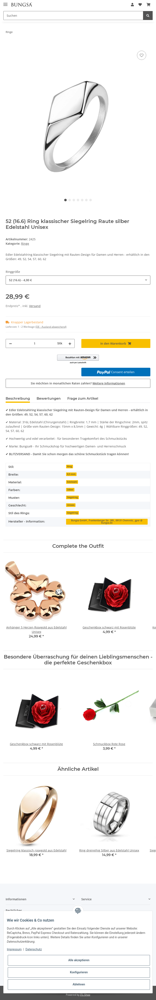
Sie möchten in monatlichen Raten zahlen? (78, 383)
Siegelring (72, 497)
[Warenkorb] (148, 4)
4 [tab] (78, 200)
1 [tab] (65, 200)
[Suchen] (73, 15)
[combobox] (78, 280)
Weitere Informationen (108, 383)
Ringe (25, 244)
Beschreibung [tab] (18, 399)
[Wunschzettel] (140, 4)
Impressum (14, 949)
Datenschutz (34, 949)
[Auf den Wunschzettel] (141, 55)
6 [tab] (86, 200)
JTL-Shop (85, 994)
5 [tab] (82, 200)
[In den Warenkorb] (9, 45)
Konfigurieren (79, 972)
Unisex (70, 505)
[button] (132, 4)
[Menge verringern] (10, 343)
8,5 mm (71, 474)
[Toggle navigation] (5, 2)
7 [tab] (90, 200)
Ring (69, 466)
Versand (35, 306)
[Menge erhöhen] (69, 343)
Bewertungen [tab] (49, 399)
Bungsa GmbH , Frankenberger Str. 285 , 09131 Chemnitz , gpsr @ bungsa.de (106, 521)
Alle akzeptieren (78, 960)
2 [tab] (69, 200)
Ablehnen (79, 984)
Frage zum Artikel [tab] (82, 399)
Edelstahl (72, 481)
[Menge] (34, 343)
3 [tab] (74, 200)
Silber (70, 489)
